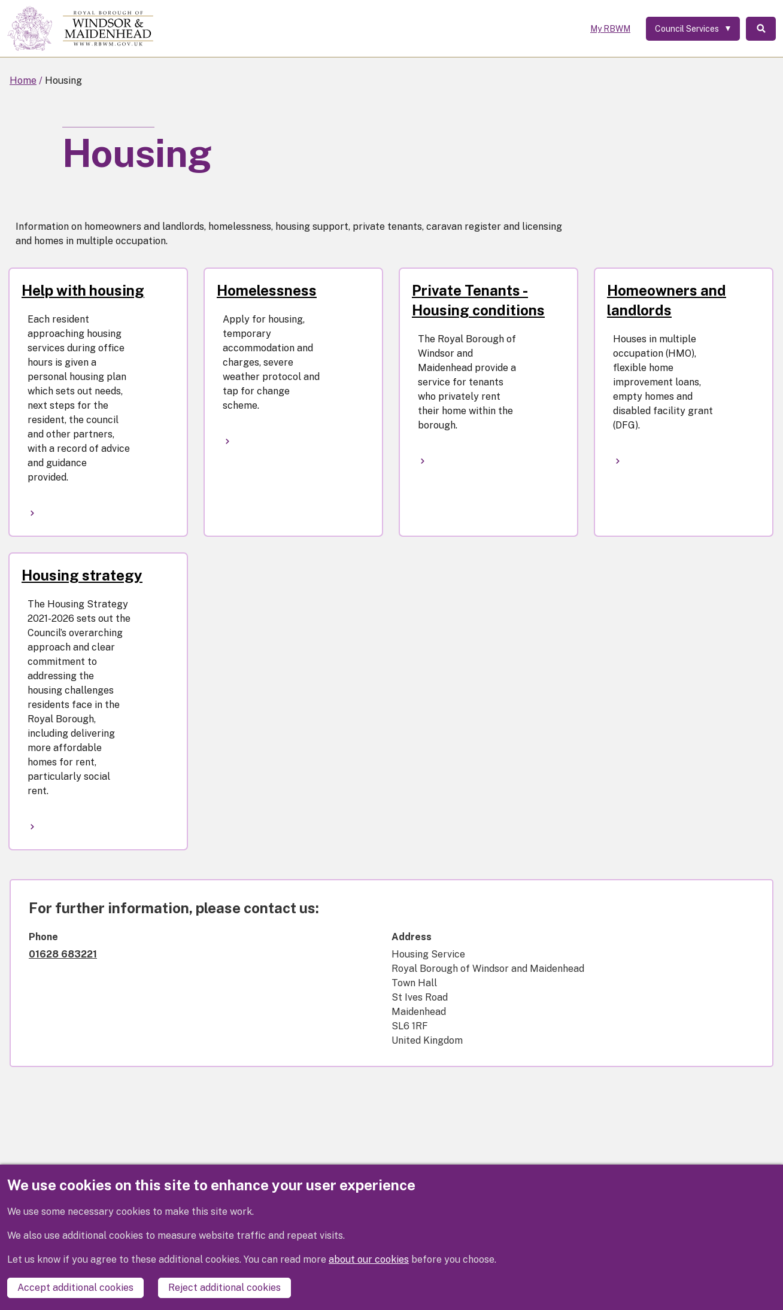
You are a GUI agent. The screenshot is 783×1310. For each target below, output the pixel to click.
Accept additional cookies (75, 1287)
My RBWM (610, 29)
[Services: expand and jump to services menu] (693, 29)
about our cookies (369, 1259)
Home (23, 80)
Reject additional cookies (224, 1287)
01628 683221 (63, 954)
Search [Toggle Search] (761, 29)
